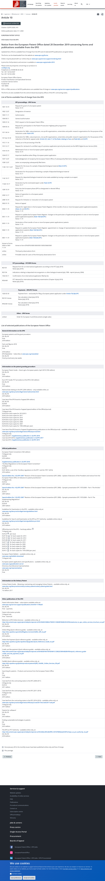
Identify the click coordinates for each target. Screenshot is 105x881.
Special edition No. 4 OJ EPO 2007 (13, 488)
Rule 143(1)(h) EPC (36, 230)
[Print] (98, 14)
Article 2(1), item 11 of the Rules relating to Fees (55, 139)
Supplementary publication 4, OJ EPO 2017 (29, 438)
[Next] (99, 756)
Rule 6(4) (77, 139)
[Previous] (7, 756)
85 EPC (26, 209)
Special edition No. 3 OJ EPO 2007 (13, 476)
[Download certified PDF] (11, 23)
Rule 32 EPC (48, 183)
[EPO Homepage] (19, 4)
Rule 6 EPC (30, 133)
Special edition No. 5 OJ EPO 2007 (13, 497)
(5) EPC (85, 139)
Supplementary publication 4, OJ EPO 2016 (16, 462)
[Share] (102, 14)
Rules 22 (18, 209)
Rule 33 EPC (62, 166)
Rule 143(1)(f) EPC (40, 217)
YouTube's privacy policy (70, 869)
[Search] (82, 4)
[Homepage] (2, 14)
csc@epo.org (5, 68)
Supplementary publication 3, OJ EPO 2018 (26, 436)
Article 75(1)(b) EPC (72, 294)
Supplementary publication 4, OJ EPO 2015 (26, 440)
